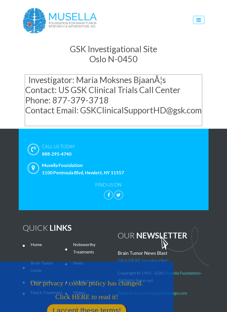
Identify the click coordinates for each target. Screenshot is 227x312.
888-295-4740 (125, 150)
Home (36, 244)
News (78, 262)
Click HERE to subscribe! (143, 260)
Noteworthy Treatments (84, 248)
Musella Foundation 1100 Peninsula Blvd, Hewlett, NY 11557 (77, 168)
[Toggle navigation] (198, 20)
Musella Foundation (182, 272)
